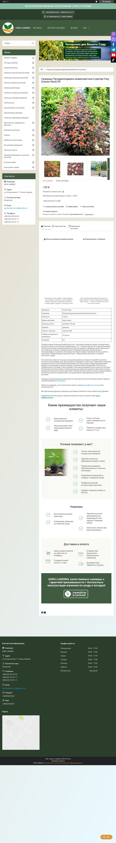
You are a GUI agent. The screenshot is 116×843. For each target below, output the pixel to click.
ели (94, 385)
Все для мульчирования (13, 145)
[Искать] (33, 43)
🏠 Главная (37, 28)
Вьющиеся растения (11, 130)
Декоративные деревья (13, 113)
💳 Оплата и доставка (56, 28)
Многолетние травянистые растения (14, 124)
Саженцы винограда (12, 88)
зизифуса (88, 385)
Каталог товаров (10, 58)
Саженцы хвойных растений (14, 83)
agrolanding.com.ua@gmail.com (15, 208)
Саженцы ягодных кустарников (16, 93)
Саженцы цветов (10, 150)
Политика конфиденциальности (72, 763)
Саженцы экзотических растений (16, 73)
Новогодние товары (11, 167)
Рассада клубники (11, 63)
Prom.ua (68, 759)
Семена (7, 135)
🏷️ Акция (73, 28)
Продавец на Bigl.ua (58, 761)
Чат (106, 837)
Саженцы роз (9, 103)
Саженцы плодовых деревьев (15, 98)
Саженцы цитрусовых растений (16, 78)
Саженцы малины (11, 68)
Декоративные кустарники (14, 108)
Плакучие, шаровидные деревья (16, 118)
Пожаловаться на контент (52, 763)
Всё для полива (10, 162)
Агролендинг (61, 381)
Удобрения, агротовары (13, 140)
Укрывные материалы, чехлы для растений (16, 156)
